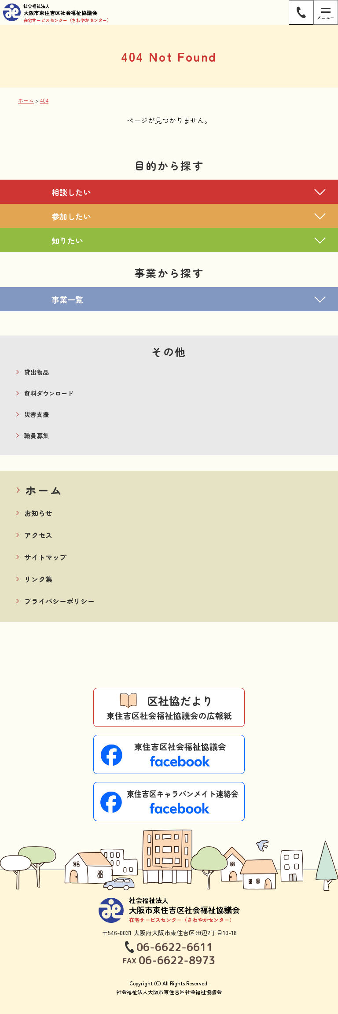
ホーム (43, 490)
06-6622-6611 (174, 947)
